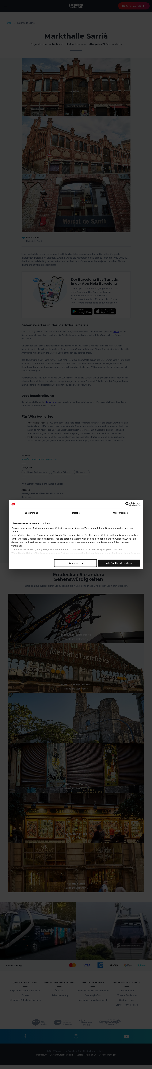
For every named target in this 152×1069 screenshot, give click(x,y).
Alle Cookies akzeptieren (119, 563)
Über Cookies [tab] (120, 513)
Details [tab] (76, 513)
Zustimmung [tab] (31, 513)
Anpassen (76, 563)
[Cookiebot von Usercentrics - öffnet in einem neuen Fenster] (128, 504)
